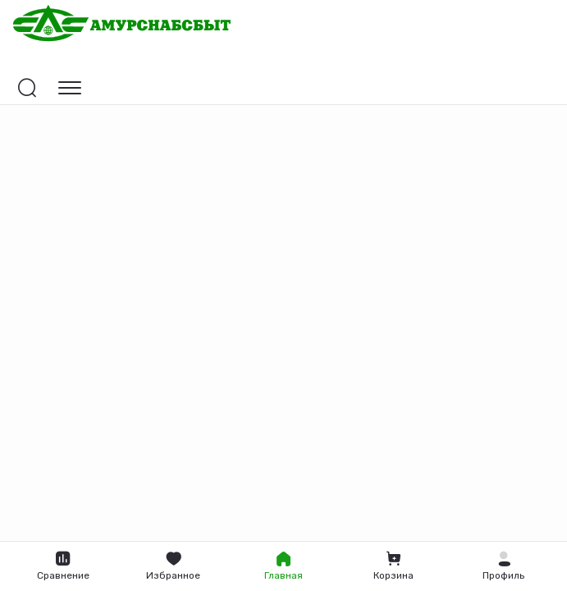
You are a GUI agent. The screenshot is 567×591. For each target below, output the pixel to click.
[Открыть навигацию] (69, 88)
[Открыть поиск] (27, 88)
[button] (504, 566)
